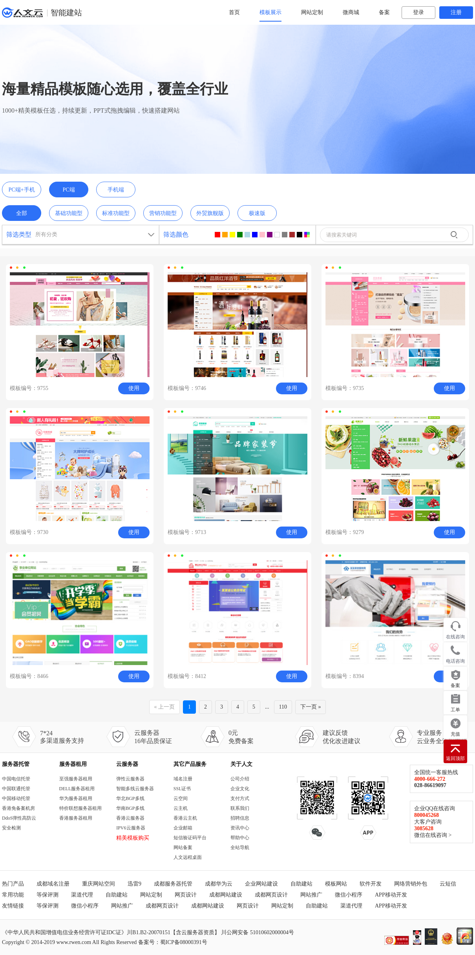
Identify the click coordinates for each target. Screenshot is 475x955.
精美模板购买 (132, 838)
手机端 (116, 190)
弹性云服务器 (130, 779)
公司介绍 (239, 779)
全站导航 (239, 847)
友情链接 (13, 906)
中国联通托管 (16, 788)
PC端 (68, 190)
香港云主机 (185, 818)
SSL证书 (182, 788)
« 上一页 (164, 707)
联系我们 (239, 808)
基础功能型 (68, 213)
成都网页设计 (271, 895)
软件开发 (371, 884)
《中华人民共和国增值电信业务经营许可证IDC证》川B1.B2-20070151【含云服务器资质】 (111, 932)
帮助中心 (239, 837)
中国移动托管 (16, 798)
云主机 (181, 808)
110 (283, 707)
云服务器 (127, 764)
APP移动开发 (391, 895)
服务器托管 (15, 764)
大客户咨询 (428, 822)
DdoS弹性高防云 (19, 818)
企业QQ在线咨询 (434, 808)
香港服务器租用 (75, 818)
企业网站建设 (261, 884)
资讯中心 (239, 828)
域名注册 (183, 779)
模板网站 (336, 884)
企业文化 (239, 788)
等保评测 (47, 895)
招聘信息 (239, 818)
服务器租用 (73, 764)
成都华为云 (218, 884)
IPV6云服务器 (130, 828)
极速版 (257, 213)
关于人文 (241, 764)
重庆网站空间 (98, 884)
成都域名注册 (53, 884)
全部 (21, 213)
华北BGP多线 (130, 798)
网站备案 (183, 847)
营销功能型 (163, 213)
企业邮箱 (183, 828)
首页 (234, 12)
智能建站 (66, 12)
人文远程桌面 (188, 857)
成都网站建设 (225, 895)
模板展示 (270, 12)
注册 (456, 12)
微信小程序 (348, 895)
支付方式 (239, 798)
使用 (133, 388)
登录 (418, 12)
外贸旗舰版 (210, 213)
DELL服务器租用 (77, 788)
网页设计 (186, 895)
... (267, 707)
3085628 (423, 828)
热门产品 (13, 884)
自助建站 (301, 884)
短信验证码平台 (190, 837)
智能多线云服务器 (135, 788)
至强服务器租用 (75, 779)
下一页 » (310, 707)
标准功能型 (116, 213)
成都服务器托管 (173, 884)
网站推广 (311, 895)
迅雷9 (134, 884)
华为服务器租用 (75, 798)
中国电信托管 (16, 779)
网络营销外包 (410, 884)
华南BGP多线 (130, 808)
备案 (384, 12)
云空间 (181, 798)
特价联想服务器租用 (80, 808)
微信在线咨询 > (432, 835)
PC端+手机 (21, 190)
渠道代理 (82, 895)
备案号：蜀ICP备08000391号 (172, 942)
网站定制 (312, 12)
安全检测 (11, 828)
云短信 (448, 884)
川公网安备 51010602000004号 (257, 932)
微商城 (351, 12)
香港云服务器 (130, 818)
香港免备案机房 (18, 808)
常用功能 (13, 895)
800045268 (426, 815)
